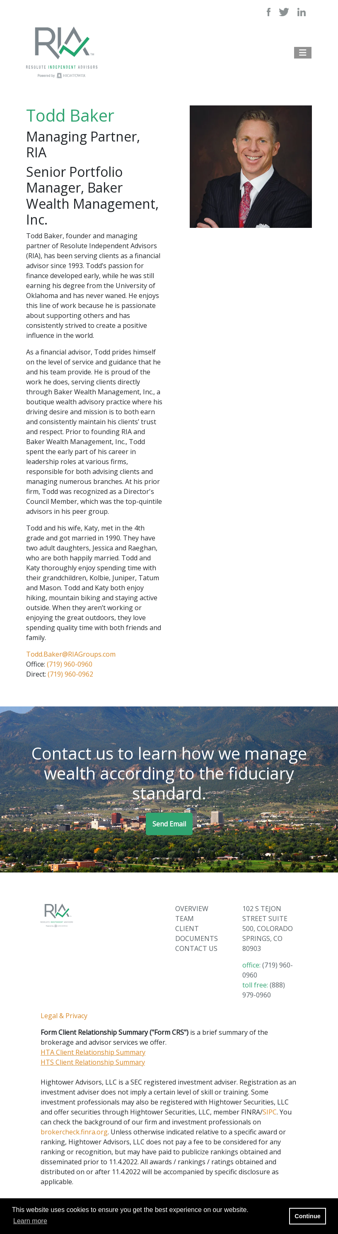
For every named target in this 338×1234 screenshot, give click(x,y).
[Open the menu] (303, 52)
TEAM (184, 918)
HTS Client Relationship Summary (93, 1062)
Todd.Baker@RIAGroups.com (71, 654)
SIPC (270, 1112)
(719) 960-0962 (70, 674)
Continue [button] (307, 1216)
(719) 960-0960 (69, 664)
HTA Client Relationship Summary (93, 1052)
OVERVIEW (191, 908)
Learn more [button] (30, 1220)
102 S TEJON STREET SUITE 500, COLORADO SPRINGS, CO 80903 (267, 928)
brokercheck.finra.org (74, 1131)
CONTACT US (196, 948)
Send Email (169, 823)
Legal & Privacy (64, 1015)
